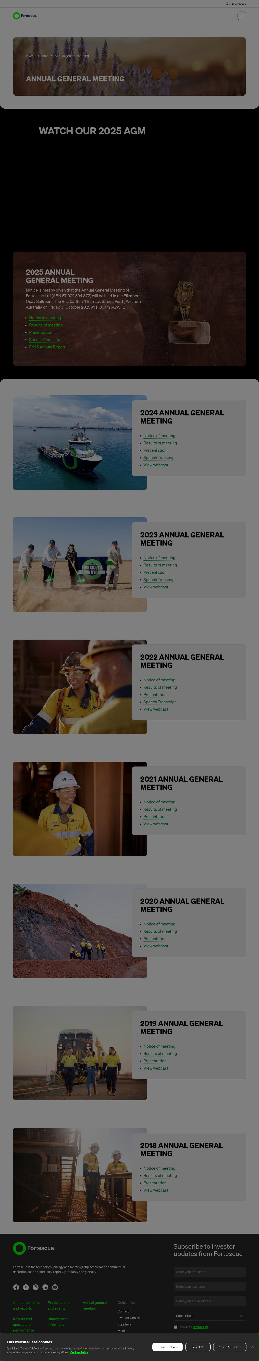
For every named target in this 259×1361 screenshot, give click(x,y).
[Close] (252, 1346)
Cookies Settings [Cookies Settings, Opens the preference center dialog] (167, 1347)
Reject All (198, 1347)
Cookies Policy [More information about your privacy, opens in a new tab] (79, 1352)
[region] (129, 1347)
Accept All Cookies (230, 1347)
